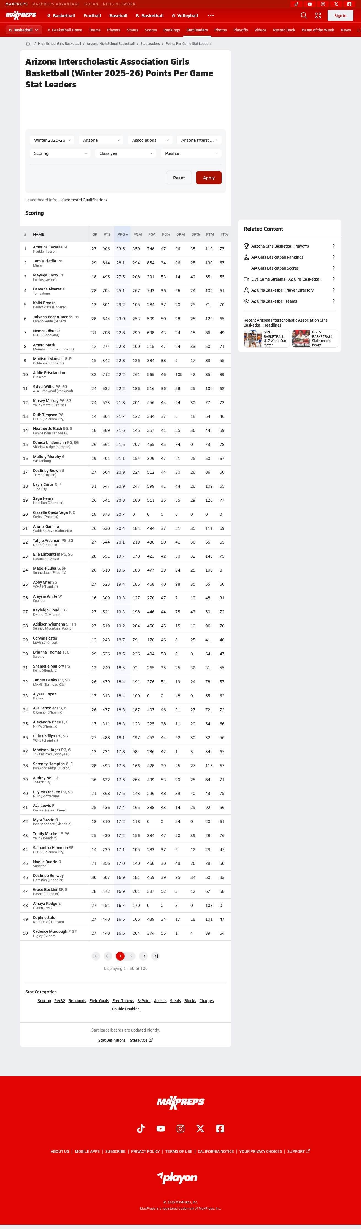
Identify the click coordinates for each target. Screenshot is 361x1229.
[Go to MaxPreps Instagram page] (180, 1129)
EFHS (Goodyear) (46, 335)
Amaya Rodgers (46, 903)
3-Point (143, 1000)
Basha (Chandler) (46, 894)
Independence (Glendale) (52, 824)
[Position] (190, 153)
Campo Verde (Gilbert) (49, 321)
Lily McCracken (46, 791)
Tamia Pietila (44, 261)
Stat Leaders (150, 43)
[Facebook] (349, 4)
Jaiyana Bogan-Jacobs (52, 316)
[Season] (52, 140)
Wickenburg (42, 461)
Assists (160, 1000)
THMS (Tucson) (44, 475)
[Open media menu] (318, 15)
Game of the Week (318, 29)
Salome (38, 656)
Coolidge (39, 601)
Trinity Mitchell (46, 833)
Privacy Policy (145, 1151)
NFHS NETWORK (119, 4)
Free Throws (123, 1000)
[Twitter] (336, 4)
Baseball (118, 15)
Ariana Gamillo (46, 526)
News (346, 29)
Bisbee (38, 698)
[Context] (199, 140)
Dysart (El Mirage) (46, 615)
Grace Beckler (45, 889)
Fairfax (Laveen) (45, 279)
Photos (220, 29)
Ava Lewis (42, 805)
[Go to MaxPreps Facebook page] (220, 1129)
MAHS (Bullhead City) (49, 684)
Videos (260, 29)
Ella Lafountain (46, 554)
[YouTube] (310, 4)
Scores (151, 29)
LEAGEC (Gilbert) (45, 642)
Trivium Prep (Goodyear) (51, 754)
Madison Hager (46, 749)
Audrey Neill (43, 777)
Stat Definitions (111, 1040)
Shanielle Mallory (48, 666)
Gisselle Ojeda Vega (50, 512)
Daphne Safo (44, 917)
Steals (175, 1000)
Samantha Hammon (50, 847)
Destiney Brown (46, 470)
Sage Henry (43, 498)
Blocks (190, 1000)
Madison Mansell (48, 358)
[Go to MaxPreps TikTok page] (140, 1129)
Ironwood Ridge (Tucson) (51, 768)
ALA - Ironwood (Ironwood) (53, 391)
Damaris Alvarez (47, 289)
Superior (39, 866)
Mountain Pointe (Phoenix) (53, 349)
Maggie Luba (44, 568)
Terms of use (178, 1151)
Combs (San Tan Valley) (50, 433)
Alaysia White (45, 596)
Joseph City (41, 782)
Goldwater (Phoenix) (48, 363)
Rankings (171, 29)
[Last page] (155, 956)
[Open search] (304, 15)
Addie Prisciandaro (49, 372)
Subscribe (115, 1151)
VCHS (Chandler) (45, 587)
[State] (101, 140)
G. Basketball (61, 15)
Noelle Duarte (45, 861)
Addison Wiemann (49, 624)
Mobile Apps (87, 1151)
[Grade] (125, 153)
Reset (179, 177)
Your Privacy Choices (260, 1151)
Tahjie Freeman (46, 540)
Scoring (44, 1000)
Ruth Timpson (45, 414)
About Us (60, 1151)
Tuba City (40, 489)
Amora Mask (44, 344)
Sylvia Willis (43, 386)
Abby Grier (42, 582)
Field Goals (99, 1000)
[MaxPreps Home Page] (27, 43)
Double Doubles (125, 1008)
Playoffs (240, 29)
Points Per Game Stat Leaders (188, 43)
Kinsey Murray (45, 400)
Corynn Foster (45, 638)
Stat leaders (197, 29)
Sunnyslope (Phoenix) (49, 572)
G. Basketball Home (65, 29)
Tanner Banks (45, 679)
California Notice (216, 1151)
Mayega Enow (45, 275)
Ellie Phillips (44, 736)
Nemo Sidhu (43, 330)
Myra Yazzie (43, 819)
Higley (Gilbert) (44, 936)
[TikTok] (296, 4)
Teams (95, 29)
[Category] (60, 153)
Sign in (340, 15)
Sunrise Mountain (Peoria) (52, 628)
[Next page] (143, 956)
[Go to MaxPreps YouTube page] (160, 1129)
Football (92, 15)
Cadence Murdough (50, 931)
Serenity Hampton (48, 763)
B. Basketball (150, 15)
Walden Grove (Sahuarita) (52, 531)
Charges (206, 1000)
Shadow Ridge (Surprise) (51, 447)
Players (113, 29)
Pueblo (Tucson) (45, 251)
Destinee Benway (48, 875)
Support (299, 1151)
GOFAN (92, 4)
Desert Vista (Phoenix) (49, 307)
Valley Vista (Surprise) (49, 405)
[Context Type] (150, 140)
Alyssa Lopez (44, 693)
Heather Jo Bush (47, 428)
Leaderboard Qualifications (83, 199)
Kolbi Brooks (44, 302)
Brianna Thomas (47, 652)
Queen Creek (42, 908)
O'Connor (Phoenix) (47, 712)
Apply (209, 177)
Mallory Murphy (47, 456)
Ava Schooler (44, 707)
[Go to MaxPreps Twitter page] (200, 1129)
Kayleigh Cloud (46, 610)
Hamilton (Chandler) (48, 503)
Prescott (39, 377)
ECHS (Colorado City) (48, 419)
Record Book (284, 29)
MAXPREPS (17, 4)
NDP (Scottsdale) (46, 796)
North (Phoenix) (45, 545)
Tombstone (41, 293)
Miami (37, 265)
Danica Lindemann (49, 442)
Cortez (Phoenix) (45, 517)
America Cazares (47, 246)
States (132, 29)
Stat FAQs (141, 1040)
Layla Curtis (43, 484)
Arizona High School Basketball (111, 43)
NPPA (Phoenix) (45, 726)
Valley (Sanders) (45, 838)
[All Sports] (211, 15)
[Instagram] (323, 4)
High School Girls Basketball (59, 43)
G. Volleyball (185, 15)
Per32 (59, 1000)
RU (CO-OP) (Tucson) (48, 922)
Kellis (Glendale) (45, 670)
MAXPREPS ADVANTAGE (56, 4)
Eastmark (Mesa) (46, 559)
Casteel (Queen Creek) (49, 810)
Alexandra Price (47, 722)
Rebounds (77, 1000)
